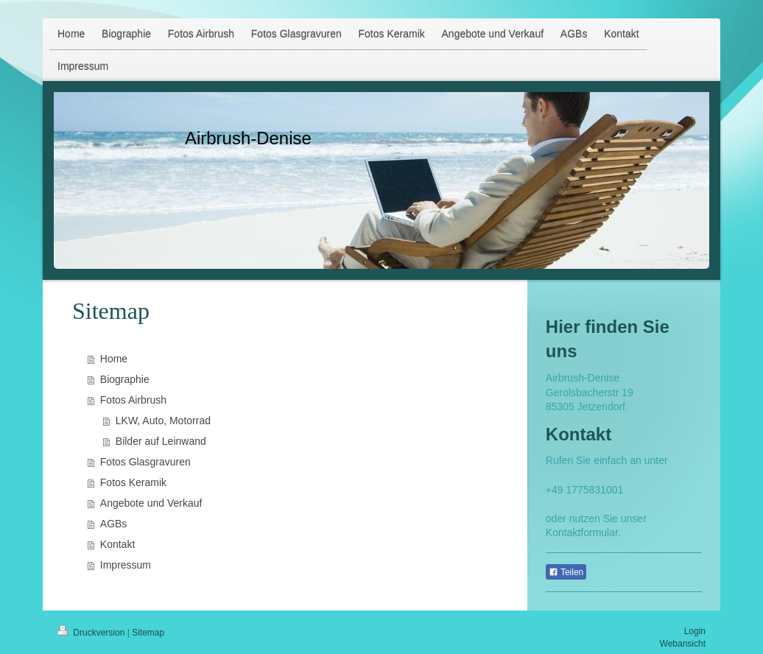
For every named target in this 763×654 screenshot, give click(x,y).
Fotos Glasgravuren (145, 462)
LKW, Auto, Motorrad (163, 420)
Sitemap (148, 632)
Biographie (125, 379)
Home (113, 359)
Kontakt (117, 544)
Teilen (566, 572)
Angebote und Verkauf (151, 503)
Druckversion (92, 632)
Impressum (125, 565)
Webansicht (683, 644)
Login (695, 631)
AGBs (113, 524)
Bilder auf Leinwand (161, 441)
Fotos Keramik (133, 482)
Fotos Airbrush (133, 400)
